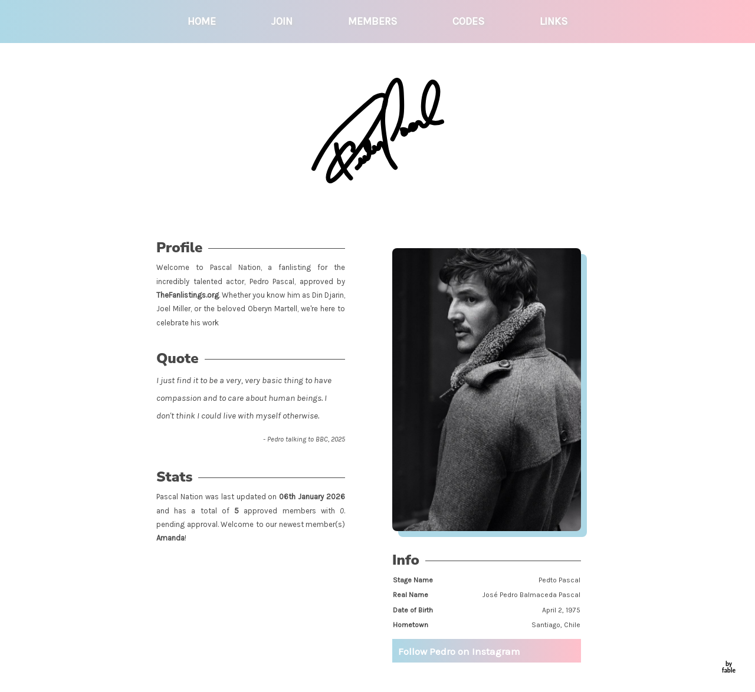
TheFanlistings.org (187, 295)
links (553, 21)
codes (468, 21)
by (729, 667)
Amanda (170, 537)
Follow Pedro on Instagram (459, 651)
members (372, 21)
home (202, 21)
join (282, 21)
